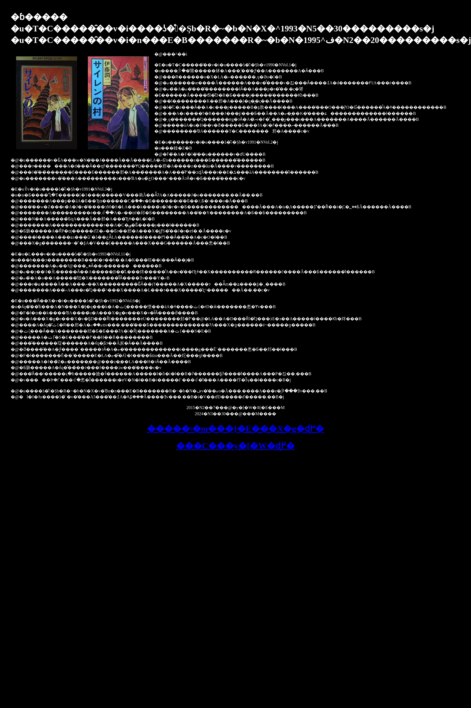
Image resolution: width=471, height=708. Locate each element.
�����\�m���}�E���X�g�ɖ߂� (235, 428)
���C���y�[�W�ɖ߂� (235, 446)
